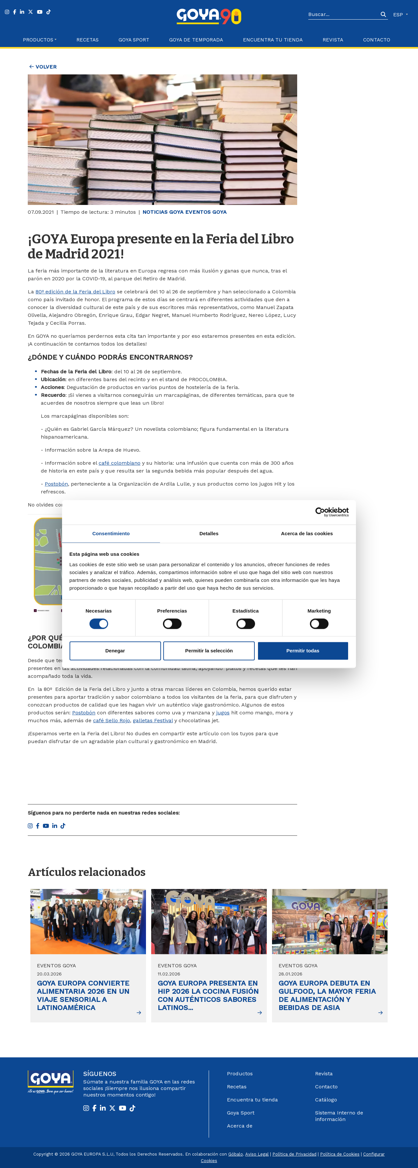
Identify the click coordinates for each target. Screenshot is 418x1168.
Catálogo (326, 1100)
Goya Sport (134, 40)
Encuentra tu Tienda (273, 40)
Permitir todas (302, 651)
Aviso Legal (257, 1154)
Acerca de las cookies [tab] (307, 533)
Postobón (56, 484)
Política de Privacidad (294, 1154)
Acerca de (239, 1126)
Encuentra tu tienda (252, 1100)
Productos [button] (38, 40)
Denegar (115, 651)
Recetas (87, 40)
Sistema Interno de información (339, 1116)
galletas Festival (153, 720)
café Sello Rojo (111, 720)
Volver (42, 66)
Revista (333, 40)
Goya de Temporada (196, 40)
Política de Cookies (340, 1154)
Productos (240, 1073)
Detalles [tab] (209, 533)
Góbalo (235, 1154)
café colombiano (119, 463)
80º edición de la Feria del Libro (75, 291)
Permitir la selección (209, 651)
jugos (223, 712)
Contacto (376, 40)
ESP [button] (399, 14)
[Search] (343, 14)
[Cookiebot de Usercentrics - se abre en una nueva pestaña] (320, 512)
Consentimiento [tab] (111, 533)
